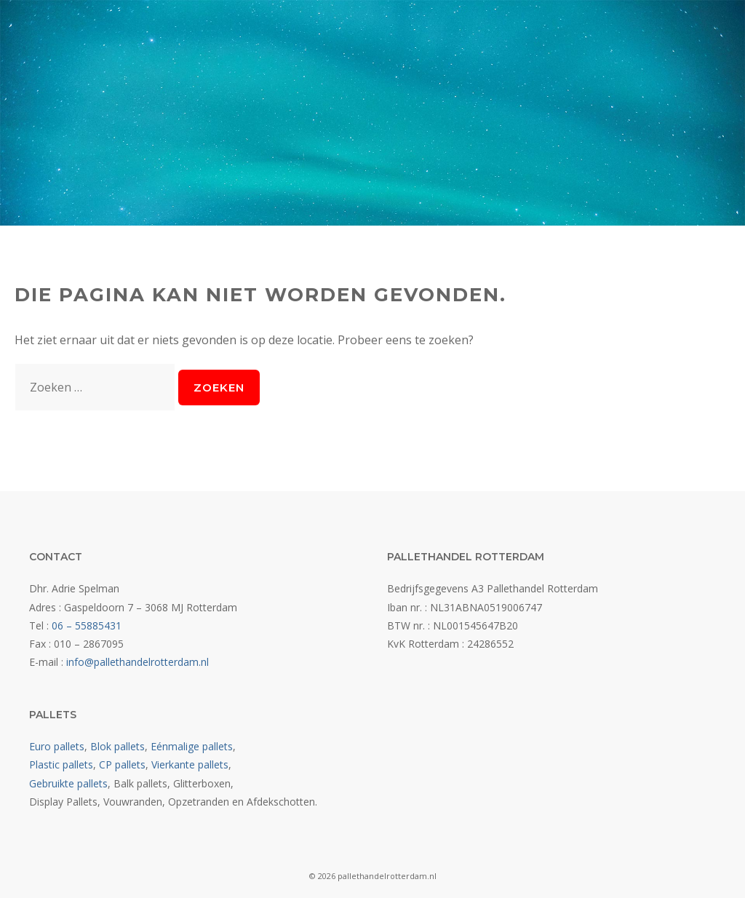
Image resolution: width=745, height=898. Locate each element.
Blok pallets (117, 746)
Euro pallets (56, 746)
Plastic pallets (61, 764)
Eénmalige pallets (192, 746)
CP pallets (122, 764)
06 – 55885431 (86, 625)
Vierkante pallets (189, 764)
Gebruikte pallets (68, 783)
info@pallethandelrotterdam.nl (137, 662)
